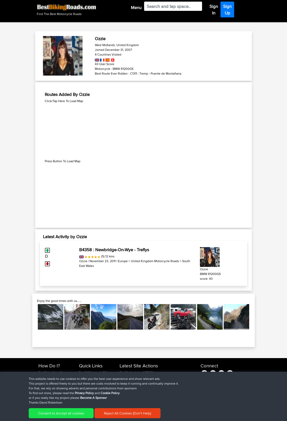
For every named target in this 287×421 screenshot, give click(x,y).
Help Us (84, 396)
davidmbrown (129, 391)
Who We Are (87, 387)
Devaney (126, 396)
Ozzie (83, 261)
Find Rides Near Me (51, 372)
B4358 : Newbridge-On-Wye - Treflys (114, 250)
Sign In (213, 9)
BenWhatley (127, 372)
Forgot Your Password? (53, 387)
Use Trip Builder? (49, 377)
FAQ (41, 396)
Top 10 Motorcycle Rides (94, 372)
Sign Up (227, 9)
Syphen (125, 387)
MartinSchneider (130, 377)
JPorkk (124, 382)
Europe (123, 261)
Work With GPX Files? (52, 382)
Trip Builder (86, 382)
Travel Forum (87, 377)
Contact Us (86, 391)
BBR (147, 372)
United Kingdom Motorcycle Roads (155, 261)
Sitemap (75, 415)
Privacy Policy (91, 415)
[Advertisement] (143, 131)
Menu (136, 7)
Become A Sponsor (51, 391)
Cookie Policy (111, 415)
